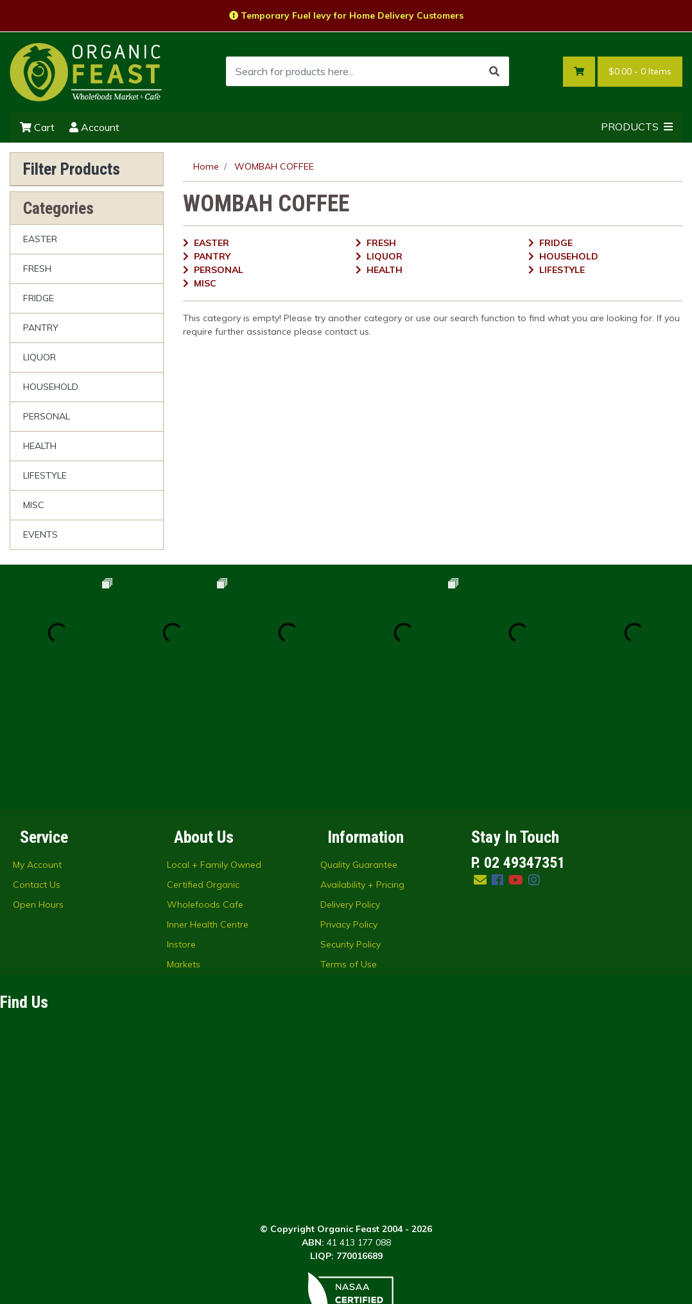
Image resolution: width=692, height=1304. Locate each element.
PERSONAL (46, 416)
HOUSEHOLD (50, 386)
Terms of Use (348, 849)
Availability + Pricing (362, 769)
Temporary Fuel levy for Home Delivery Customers (346, 15)
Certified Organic (203, 769)
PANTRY (40, 327)
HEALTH (39, 446)
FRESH (37, 268)
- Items (640, 71)
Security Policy (350, 829)
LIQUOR (39, 357)
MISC (33, 505)
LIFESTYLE (45, 475)
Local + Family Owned (214, 749)
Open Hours (38, 789)
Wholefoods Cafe (205, 789)
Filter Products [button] (71, 169)
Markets (183, 849)
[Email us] (480, 765)
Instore (181, 829)
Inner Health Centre (207, 809)
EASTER (40, 239)
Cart (37, 127)
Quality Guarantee (358, 749)
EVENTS (40, 534)
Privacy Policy (348, 809)
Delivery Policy (350, 789)
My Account (37, 749)
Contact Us (36, 769)
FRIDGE (38, 298)
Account (94, 127)
